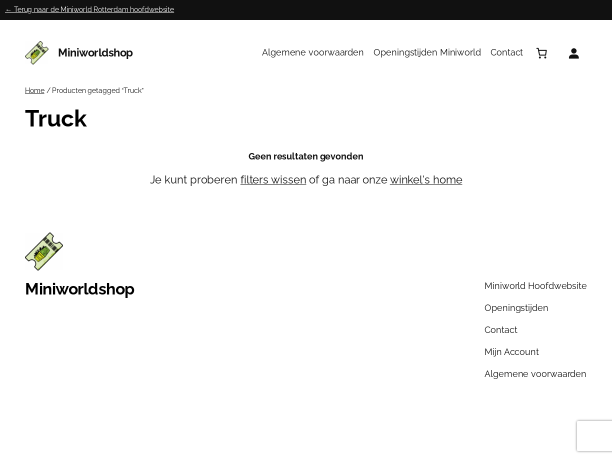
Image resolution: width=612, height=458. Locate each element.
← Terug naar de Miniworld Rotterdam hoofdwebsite (89, 10)
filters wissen (273, 180)
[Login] (573, 53)
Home (34, 90)
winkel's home (426, 180)
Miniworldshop (95, 52)
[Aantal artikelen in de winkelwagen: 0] (541, 53)
